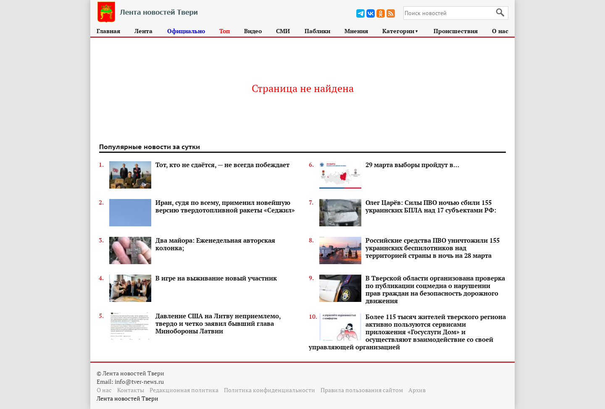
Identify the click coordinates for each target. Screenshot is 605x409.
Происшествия (456, 31)
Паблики (317, 31)
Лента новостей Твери (127, 398)
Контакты (130, 390)
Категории (400, 31)
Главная (108, 31)
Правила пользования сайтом (362, 390)
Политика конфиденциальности (269, 390)
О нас (500, 31)
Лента (143, 31)
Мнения (356, 31)
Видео (253, 31)
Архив (417, 390)
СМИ (283, 31)
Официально (186, 31)
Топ (224, 31)
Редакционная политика (184, 390)
